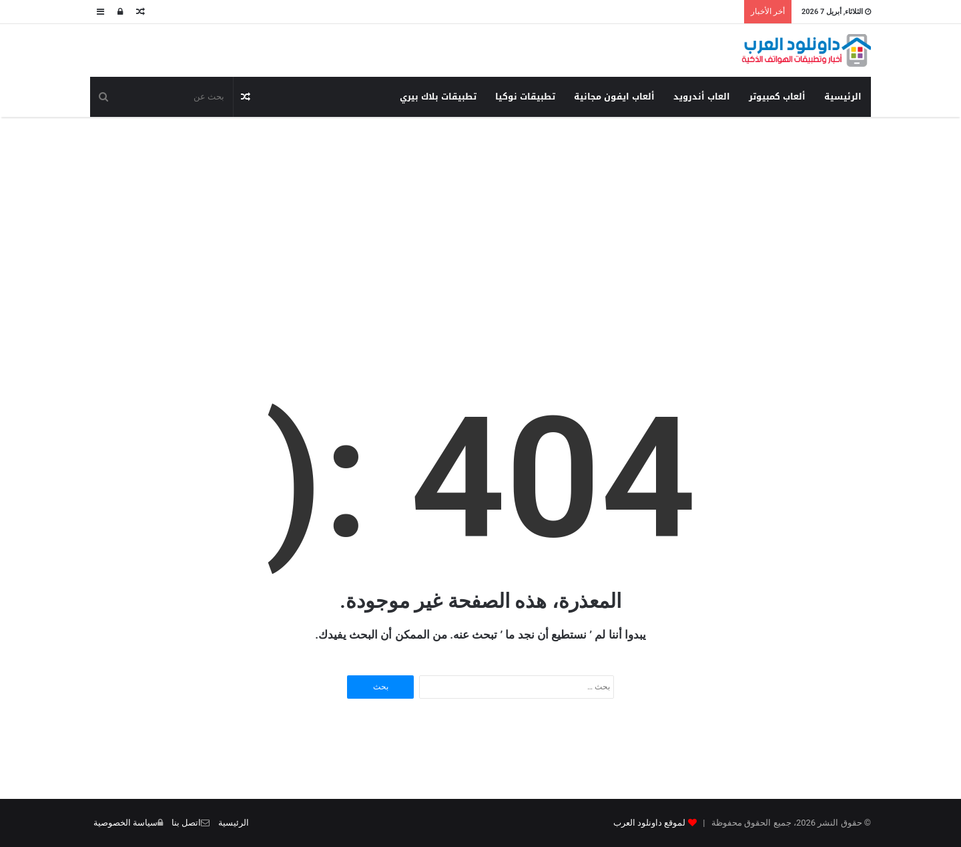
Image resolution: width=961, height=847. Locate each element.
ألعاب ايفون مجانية (614, 96)
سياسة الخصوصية (125, 822)
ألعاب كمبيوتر (777, 96)
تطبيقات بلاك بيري (438, 96)
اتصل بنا (186, 822)
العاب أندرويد (701, 96)
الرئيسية (843, 96)
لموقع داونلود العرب (649, 823)
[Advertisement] (480, 223)
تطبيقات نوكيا (525, 96)
